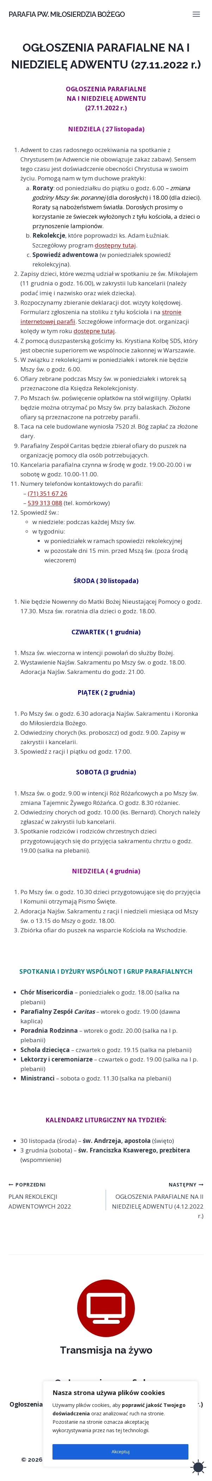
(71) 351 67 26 (47, 493)
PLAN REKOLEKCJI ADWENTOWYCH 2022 (54, 1194)
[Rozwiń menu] (196, 14)
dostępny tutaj (115, 245)
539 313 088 (45, 503)
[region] (120, 1426)
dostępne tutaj (94, 331)
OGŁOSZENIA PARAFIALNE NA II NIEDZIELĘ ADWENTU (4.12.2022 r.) (158, 1199)
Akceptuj (120, 1451)
